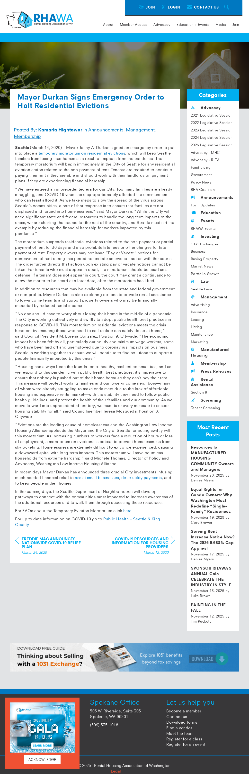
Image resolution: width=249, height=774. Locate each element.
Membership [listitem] (208, 363)
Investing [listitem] (205, 236)
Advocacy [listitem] (206, 107)
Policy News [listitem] (201, 182)
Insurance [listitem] (199, 312)
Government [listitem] (201, 175)
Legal (116, 771)
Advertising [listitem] (200, 305)
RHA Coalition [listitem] (203, 189)
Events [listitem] (202, 220)
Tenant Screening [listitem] (205, 408)
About (108, 24)
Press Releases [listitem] (211, 371)
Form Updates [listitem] (203, 205)
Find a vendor (179, 727)
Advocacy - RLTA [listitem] (205, 160)
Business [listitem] (198, 251)
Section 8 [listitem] (199, 392)
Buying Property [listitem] (204, 259)
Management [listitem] (209, 297)
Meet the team (180, 733)
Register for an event (185, 744)
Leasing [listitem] (197, 319)
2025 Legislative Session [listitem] (212, 145)
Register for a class (184, 739)
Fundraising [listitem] (201, 167)
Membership (27, 136)
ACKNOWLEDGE (42, 759)
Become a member (183, 711)
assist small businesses (97, 477)
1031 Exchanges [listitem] (205, 244)
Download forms (181, 722)
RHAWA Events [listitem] (203, 228)
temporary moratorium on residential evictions (82, 153)
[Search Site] (227, 7)
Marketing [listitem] (199, 342)
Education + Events (193, 24)
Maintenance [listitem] (202, 334)
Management (140, 130)
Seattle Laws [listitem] (202, 289)
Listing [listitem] (196, 327)
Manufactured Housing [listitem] (210, 352)
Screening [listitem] (206, 400)
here (127, 510)
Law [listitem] (200, 281)
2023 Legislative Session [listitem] (212, 130)
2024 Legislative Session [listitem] (212, 137)
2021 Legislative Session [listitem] (212, 115)
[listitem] (213, 463)
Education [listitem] (206, 212)
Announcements (106, 130)
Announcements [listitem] (212, 197)
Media (220, 24)
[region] (138, 546)
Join (235, 24)
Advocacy (161, 24)
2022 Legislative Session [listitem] (212, 122)
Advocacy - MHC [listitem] (205, 152)
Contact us (176, 716)
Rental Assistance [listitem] (202, 382)
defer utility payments (141, 477)
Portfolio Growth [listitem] (205, 274)
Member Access (133, 24)
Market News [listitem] (202, 266)
